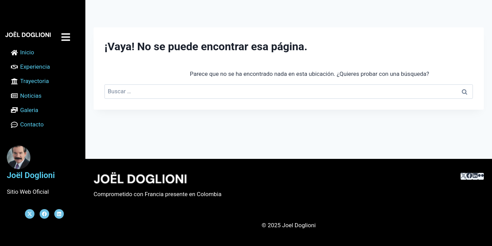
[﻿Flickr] (481, 176)
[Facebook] (469, 176)
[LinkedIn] (475, 176)
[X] (463, 176)
